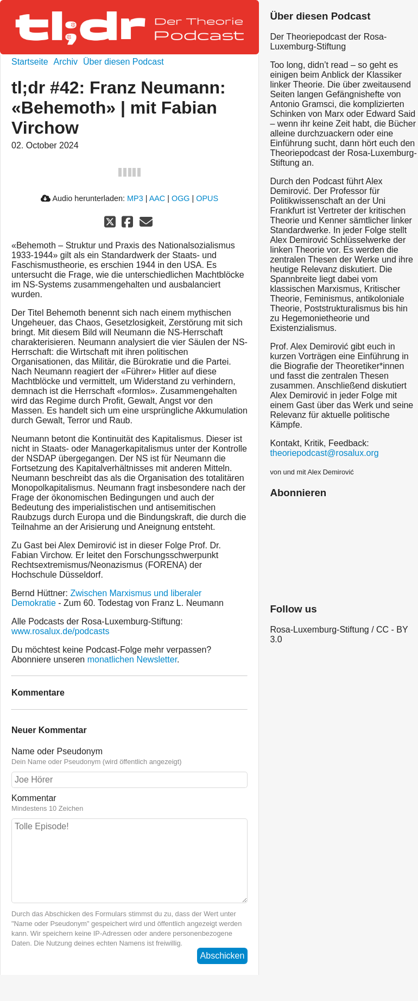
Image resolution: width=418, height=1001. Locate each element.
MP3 (135, 198)
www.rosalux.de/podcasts (60, 631)
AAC (157, 198)
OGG (181, 198)
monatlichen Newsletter (132, 659)
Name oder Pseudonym (57, 751)
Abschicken (222, 955)
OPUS (207, 198)
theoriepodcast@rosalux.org (324, 453)
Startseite (29, 61)
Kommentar (33, 798)
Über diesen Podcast (123, 61)
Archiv (66, 61)
